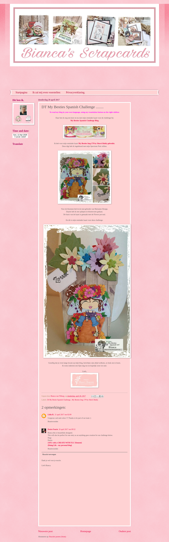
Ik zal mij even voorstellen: (47, 92)
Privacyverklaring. (75, 92)
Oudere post (125, 531)
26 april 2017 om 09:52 (67, 429)
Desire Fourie (53, 429)
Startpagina (21, 92)
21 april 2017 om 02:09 (63, 415)
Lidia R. (51, 415)
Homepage (85, 531)
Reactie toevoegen (49, 454)
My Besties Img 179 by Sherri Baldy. (85, 400)
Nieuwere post (45, 531)
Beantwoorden (53, 421)
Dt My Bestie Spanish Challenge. (59, 400)
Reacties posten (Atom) (57, 537)
